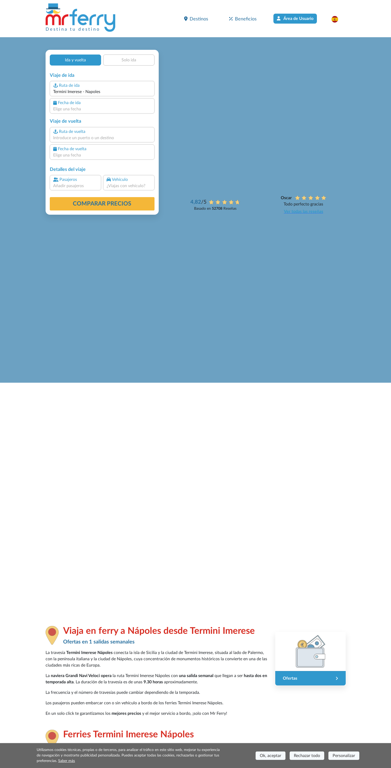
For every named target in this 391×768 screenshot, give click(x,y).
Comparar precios (102, 204)
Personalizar (344, 756)
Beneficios (243, 19)
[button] (337, 19)
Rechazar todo (307, 756)
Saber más (66, 761)
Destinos (196, 19)
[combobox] (102, 92)
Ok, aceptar (270, 756)
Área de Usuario (295, 18)
